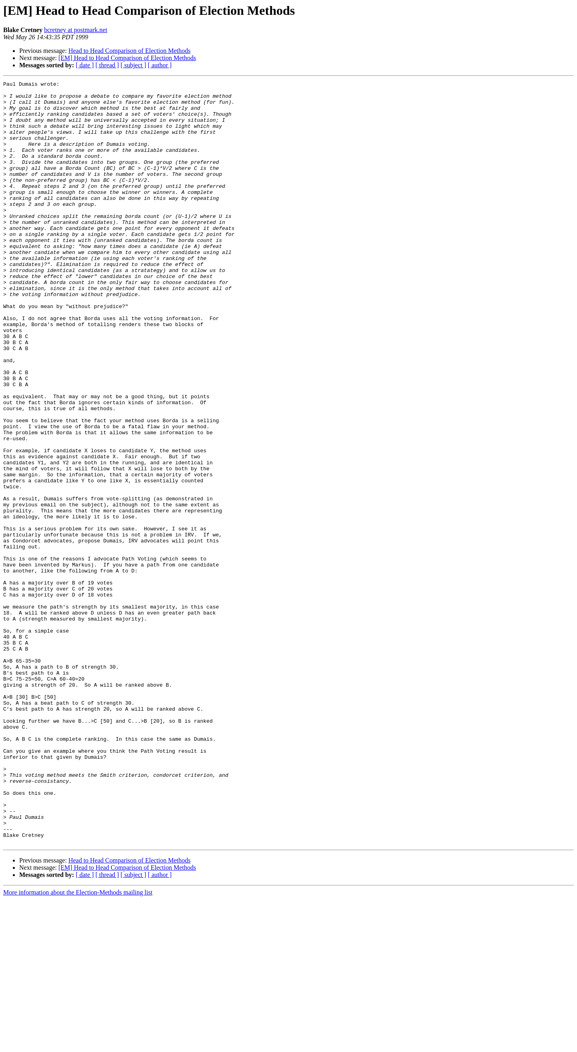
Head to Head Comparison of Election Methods (130, 50)
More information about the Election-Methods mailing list (77, 1045)
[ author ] (160, 65)
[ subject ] (133, 65)
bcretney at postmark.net (75, 29)
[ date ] (85, 65)
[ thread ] (107, 65)
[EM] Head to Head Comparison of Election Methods (127, 57)
